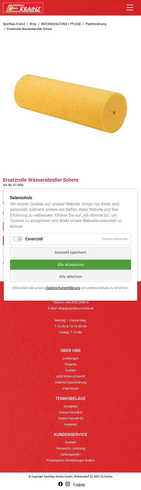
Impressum (70, 388)
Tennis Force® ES (70, 418)
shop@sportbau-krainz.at (76, 308)
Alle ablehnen (70, 277)
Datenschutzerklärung (70, 382)
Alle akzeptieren (70, 264)
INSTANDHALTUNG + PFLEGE (61, 24)
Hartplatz (70, 424)
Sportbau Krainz (14, 24)
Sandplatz (71, 406)
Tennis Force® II (70, 412)
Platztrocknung (96, 24)
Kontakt (70, 370)
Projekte (70, 364)
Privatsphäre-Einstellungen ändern (70, 460)
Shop (33, 24)
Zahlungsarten (70, 454)
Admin (79, 484)
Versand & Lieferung (70, 448)
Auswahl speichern (70, 252)
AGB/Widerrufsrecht (70, 376)
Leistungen (70, 358)
